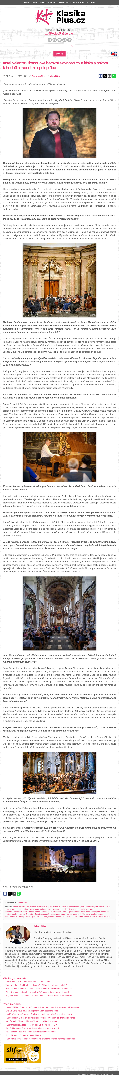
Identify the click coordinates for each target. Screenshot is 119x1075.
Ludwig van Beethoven (100, 912)
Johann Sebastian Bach (84, 909)
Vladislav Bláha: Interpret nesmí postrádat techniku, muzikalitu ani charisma (39, 989)
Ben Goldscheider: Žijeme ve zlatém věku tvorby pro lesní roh (32, 1028)
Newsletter (64, 2)
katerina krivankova (26, 909)
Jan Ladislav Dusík (70, 916)
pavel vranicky (53, 909)
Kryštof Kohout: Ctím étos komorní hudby (24, 1035)
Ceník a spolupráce (48, 2)
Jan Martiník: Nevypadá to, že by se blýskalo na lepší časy (31, 1025)
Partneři (81, 2)
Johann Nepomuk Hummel (38, 912)
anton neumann (11, 909)
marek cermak (104, 907)
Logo (34, 2)
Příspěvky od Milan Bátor (15, 978)
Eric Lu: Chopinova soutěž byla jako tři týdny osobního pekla (32, 1011)
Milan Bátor (55, 76)
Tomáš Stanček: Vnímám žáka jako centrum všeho (28, 982)
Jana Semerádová (42, 914)
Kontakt (91, 2)
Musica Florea (40, 909)
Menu (59, 53)
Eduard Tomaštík (18, 907)
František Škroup (67, 909)
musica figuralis (11, 914)
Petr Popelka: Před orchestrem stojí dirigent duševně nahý (31, 1032)
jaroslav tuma (56, 912)
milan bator (85, 912)
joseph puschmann (58, 914)
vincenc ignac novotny (71, 912)
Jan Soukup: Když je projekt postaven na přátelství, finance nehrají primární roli (40, 1039)
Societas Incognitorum (70, 907)
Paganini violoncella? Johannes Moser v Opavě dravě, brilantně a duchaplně (39, 996)
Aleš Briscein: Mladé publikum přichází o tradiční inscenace (31, 1021)
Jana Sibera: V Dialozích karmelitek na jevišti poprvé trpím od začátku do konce (40, 1018)
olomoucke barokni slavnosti (16, 912)
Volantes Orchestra (26, 914)
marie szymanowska (33, 916)
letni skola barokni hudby (14, 916)
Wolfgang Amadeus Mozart (93, 914)
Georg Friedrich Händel (52, 916)
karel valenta (84, 916)
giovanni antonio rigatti (89, 907)
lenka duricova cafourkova (37, 907)
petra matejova (54, 907)
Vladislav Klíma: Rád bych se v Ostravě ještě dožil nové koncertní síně (36, 985)
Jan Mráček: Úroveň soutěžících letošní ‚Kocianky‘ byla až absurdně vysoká (39, 1014)
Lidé (73, 2)
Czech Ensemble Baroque (100, 916)
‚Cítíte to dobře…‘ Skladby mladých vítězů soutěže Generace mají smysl (37, 992)
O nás (27, 2)
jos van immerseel (74, 914)
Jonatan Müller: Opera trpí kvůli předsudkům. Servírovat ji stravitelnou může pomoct (42, 1007)
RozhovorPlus (38, 76)
